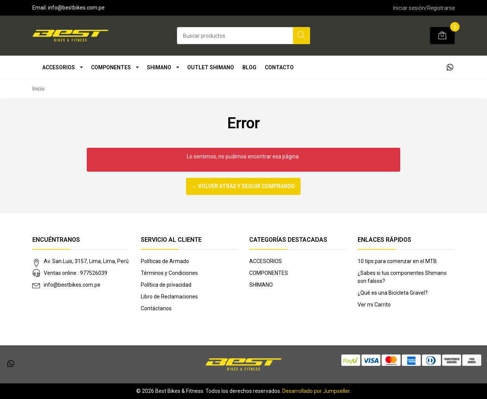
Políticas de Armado (165, 261)
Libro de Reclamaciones (169, 297)
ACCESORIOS (58, 67)
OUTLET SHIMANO (210, 67)
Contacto (279, 67)
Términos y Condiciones (169, 273)
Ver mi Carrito (374, 305)
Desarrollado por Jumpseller (316, 391)
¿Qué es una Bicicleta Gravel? (393, 293)
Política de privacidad (166, 285)
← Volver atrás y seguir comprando (243, 186)
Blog (249, 67)
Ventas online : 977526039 (75, 273)
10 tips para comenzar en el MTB (397, 261)
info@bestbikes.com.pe (72, 285)
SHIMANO (159, 67)
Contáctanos (156, 308)
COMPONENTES (111, 67)
